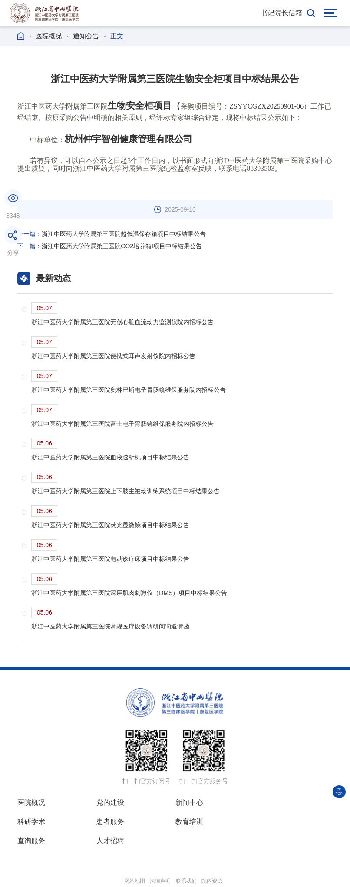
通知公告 (86, 36)
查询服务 (189, 822)
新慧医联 (293, 874)
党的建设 (110, 803)
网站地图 (134, 862)
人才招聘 (267, 822)
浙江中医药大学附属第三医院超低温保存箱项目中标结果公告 (111, 233)
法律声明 (160, 862)
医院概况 (49, 36)
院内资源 (211, 862)
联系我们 (186, 862)
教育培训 (110, 822)
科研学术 (267, 803)
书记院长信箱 (281, 13)
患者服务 (31, 822)
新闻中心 (189, 803)
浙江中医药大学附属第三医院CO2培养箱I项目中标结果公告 (109, 246)
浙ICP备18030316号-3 (229, 874)
